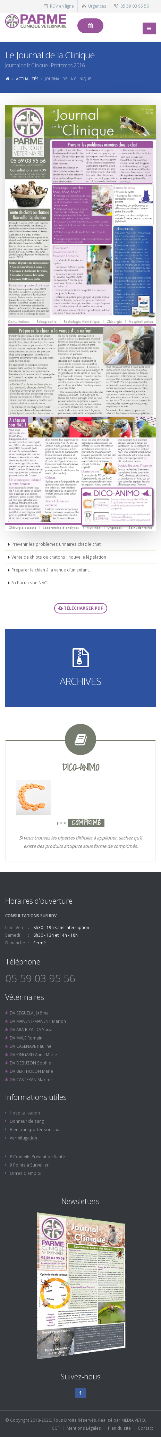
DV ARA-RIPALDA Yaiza (31, 1029)
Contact (145, 1428)
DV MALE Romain (26, 1038)
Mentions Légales (84, 1428)
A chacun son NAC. (29, 582)
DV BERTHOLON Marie (31, 1071)
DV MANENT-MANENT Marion (38, 1021)
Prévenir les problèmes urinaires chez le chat (56, 544)
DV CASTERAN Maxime (31, 1079)
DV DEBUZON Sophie (30, 1063)
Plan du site (119, 1428)
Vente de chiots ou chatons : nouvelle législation (58, 557)
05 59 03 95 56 (134, 6)
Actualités (27, 78)
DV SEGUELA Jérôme (29, 1013)
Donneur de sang (27, 1121)
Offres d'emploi (25, 1173)
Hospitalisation (25, 1113)
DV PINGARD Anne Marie (33, 1054)
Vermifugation (23, 1138)
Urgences (97, 6)
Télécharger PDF (80, 608)
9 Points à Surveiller (29, 1165)
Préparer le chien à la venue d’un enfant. (50, 570)
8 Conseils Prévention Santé (37, 1156)
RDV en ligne (62, 6)
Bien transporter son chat (35, 1129)
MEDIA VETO (133, 1420)
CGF (56, 1428)
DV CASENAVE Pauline (30, 1046)
